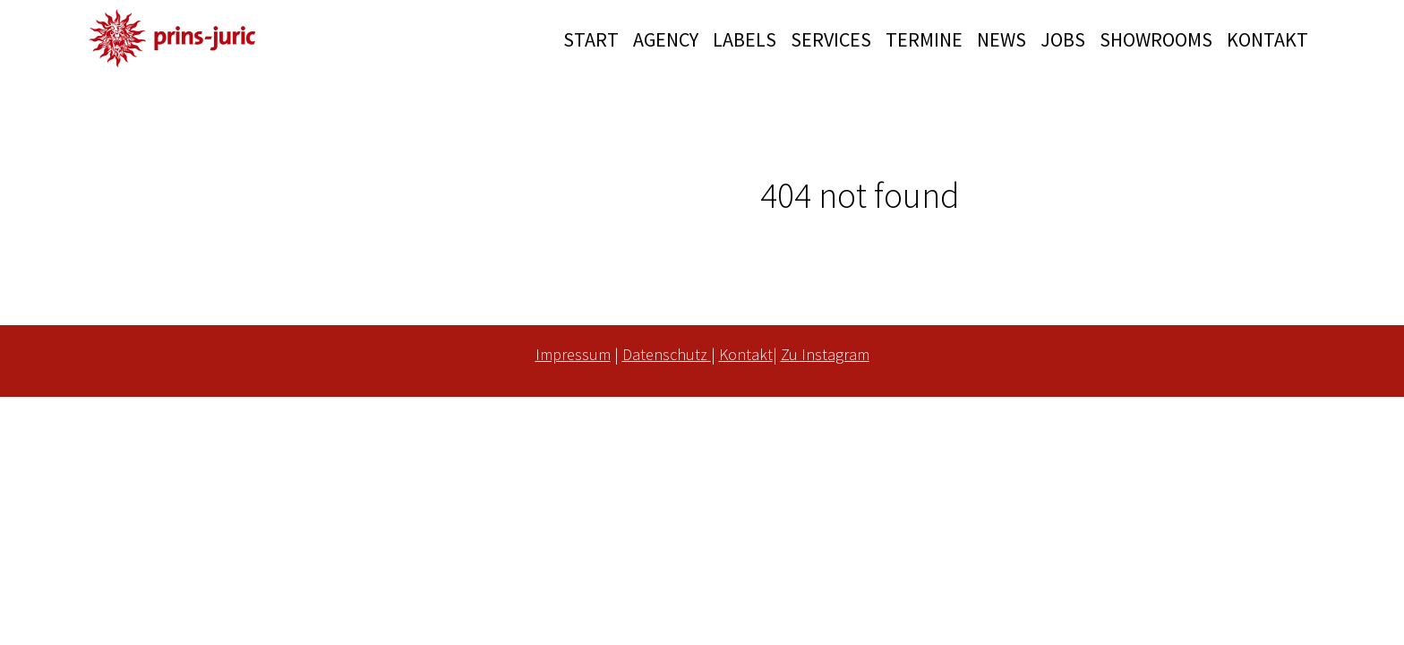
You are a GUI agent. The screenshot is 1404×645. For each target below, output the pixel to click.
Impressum (573, 354)
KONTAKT (1267, 39)
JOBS (1062, 39)
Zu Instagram (825, 354)
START (591, 39)
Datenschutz (666, 354)
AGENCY (665, 39)
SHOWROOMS (1156, 39)
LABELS (744, 39)
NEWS (1001, 39)
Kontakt (746, 354)
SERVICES (831, 39)
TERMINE (924, 39)
